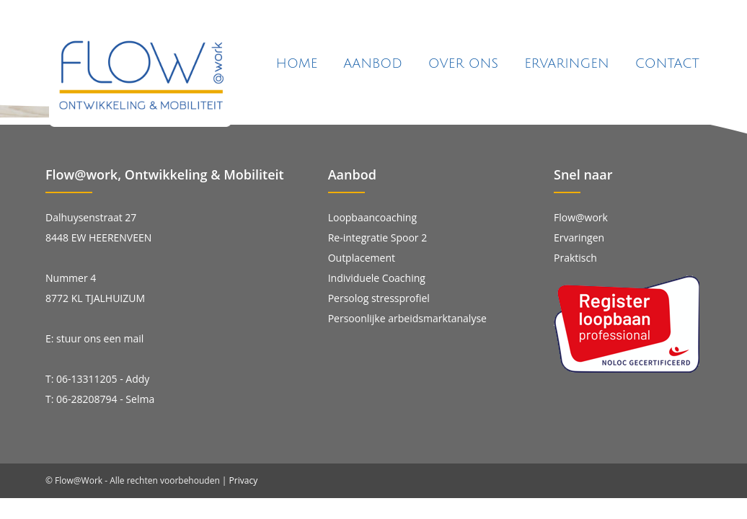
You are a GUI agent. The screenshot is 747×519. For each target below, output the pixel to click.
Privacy (243, 480)
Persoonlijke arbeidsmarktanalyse (407, 318)
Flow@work (581, 217)
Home (297, 63)
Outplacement (361, 258)
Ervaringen (566, 63)
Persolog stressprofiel (379, 298)
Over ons (463, 63)
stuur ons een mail (99, 338)
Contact (667, 63)
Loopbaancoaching (372, 217)
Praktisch (575, 258)
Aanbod (372, 63)
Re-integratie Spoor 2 (378, 237)
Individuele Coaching (376, 278)
